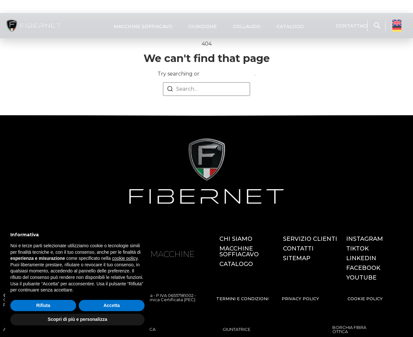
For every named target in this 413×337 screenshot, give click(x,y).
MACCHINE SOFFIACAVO (143, 26)
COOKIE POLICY (365, 298)
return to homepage (228, 74)
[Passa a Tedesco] (396, 29)
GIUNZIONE (202, 26)
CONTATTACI (352, 26)
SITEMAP (296, 258)
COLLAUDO (246, 26)
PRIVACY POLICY (300, 298)
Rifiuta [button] (43, 305)
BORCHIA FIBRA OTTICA (349, 329)
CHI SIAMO (235, 238)
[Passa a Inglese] (396, 23)
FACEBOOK (363, 267)
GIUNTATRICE (236, 329)
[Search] (170, 90)
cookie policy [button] (124, 258)
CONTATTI (298, 248)
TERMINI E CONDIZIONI (242, 298)
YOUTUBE (361, 277)
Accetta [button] (112, 305)
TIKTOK (357, 248)
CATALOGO (290, 26)
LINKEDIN (361, 258)
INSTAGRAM (364, 238)
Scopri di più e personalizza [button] (77, 319)
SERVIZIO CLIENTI (310, 238)
